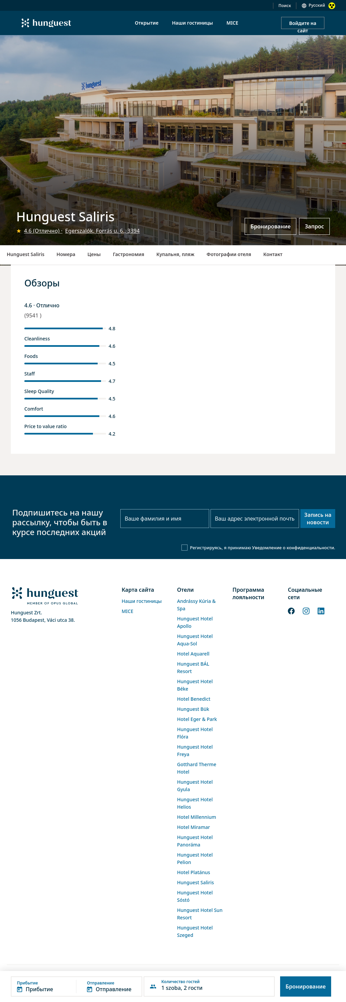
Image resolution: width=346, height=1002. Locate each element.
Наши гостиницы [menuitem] (192, 23)
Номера (65, 254)
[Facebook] (291, 610)
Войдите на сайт (302, 24)
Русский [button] (317, 5)
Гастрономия (128, 254)
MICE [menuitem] (232, 23)
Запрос (314, 226)
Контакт (272, 254)
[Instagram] (306, 610)
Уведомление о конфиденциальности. (293, 548)
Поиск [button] (284, 5)
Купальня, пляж (175, 254)
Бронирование (270, 226)
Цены (94, 254)
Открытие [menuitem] (146, 23)
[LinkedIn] (321, 610)
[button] (76, 986)
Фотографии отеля (228, 254)
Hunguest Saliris (25, 254)
